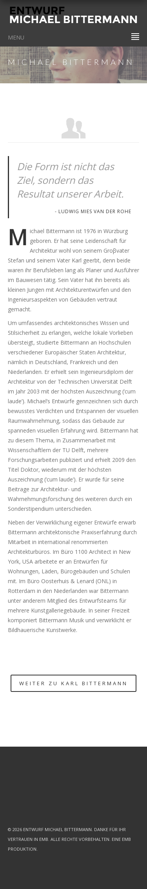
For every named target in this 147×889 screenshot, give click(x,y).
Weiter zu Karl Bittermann (73, 683)
